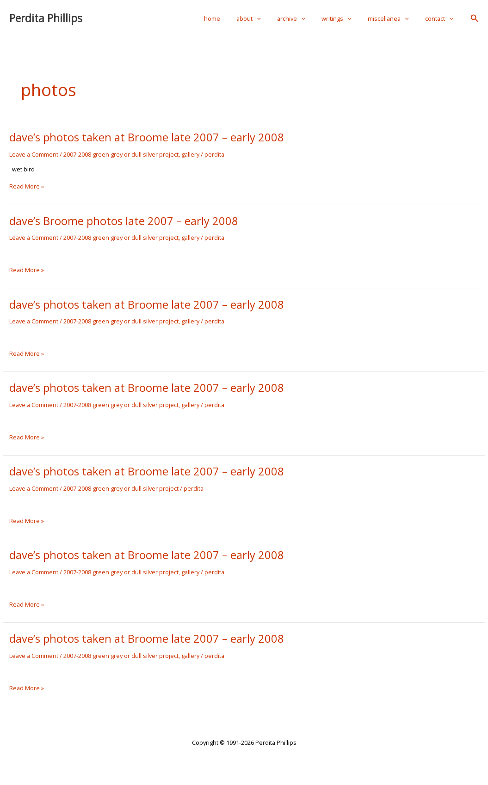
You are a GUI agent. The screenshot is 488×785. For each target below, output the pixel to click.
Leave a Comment (33, 154)
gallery (190, 154)
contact (441, 18)
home (237, 18)
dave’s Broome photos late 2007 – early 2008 (123, 220)
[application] (277, 18)
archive (307, 18)
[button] (474, 18)
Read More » (26, 187)
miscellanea (394, 18)
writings (348, 18)
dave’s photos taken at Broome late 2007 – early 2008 (146, 137)
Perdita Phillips (45, 18)
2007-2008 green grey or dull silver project (121, 154)
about (269, 18)
